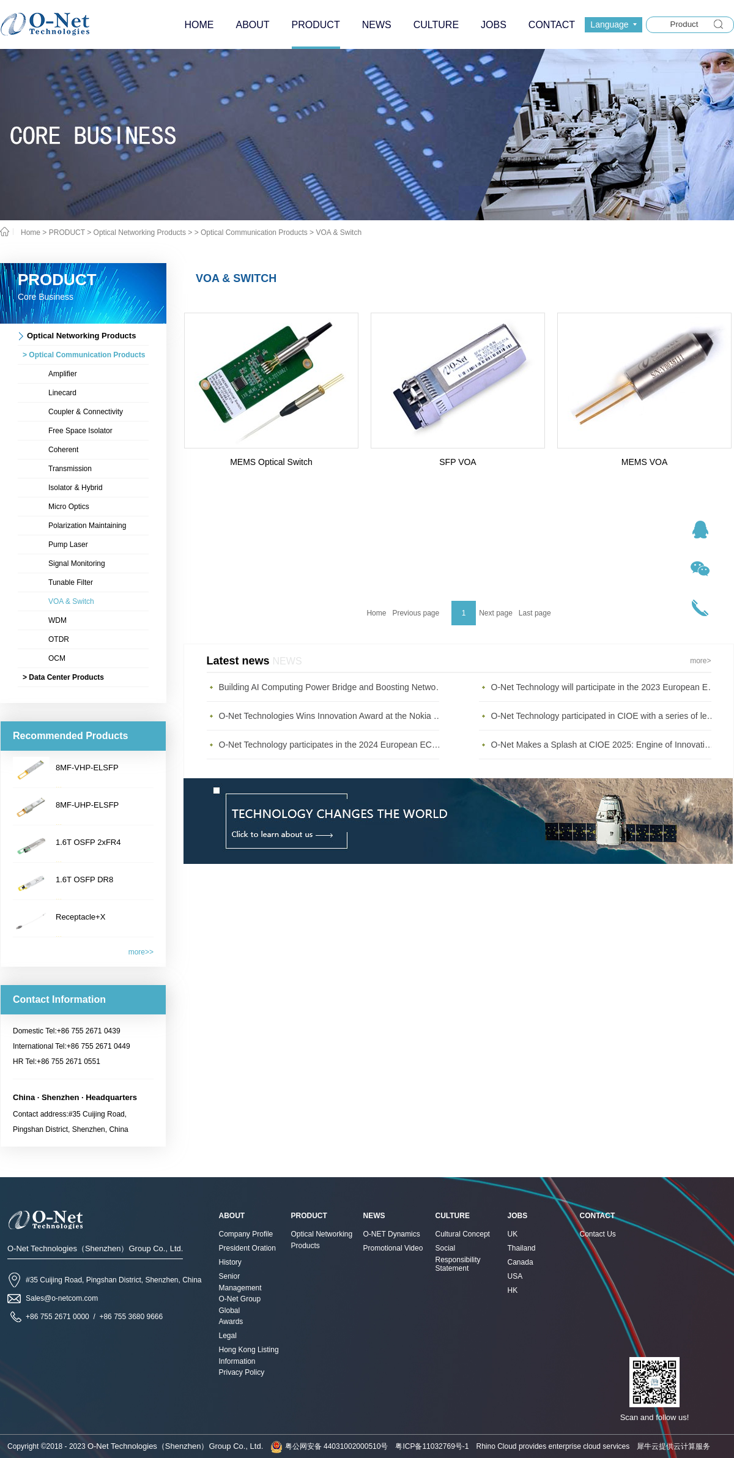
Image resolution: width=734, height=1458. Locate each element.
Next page (496, 613)
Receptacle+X (80, 916)
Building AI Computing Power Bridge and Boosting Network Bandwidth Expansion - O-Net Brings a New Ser (332, 687)
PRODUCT (67, 232)
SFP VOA (457, 462)
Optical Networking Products (140, 232)
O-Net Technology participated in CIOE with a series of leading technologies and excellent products (604, 716)
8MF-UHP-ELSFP (87, 804)
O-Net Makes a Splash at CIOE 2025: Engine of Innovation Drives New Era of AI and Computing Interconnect (604, 744)
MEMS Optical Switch (271, 462)
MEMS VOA (644, 462)
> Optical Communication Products (251, 232)
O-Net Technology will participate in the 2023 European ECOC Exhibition (604, 687)
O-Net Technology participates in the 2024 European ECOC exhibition (332, 744)
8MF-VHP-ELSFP (87, 767)
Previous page (415, 613)
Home (376, 613)
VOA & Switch (338, 232)
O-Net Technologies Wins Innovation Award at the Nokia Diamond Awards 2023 (332, 716)
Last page (535, 613)
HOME (198, 25)
